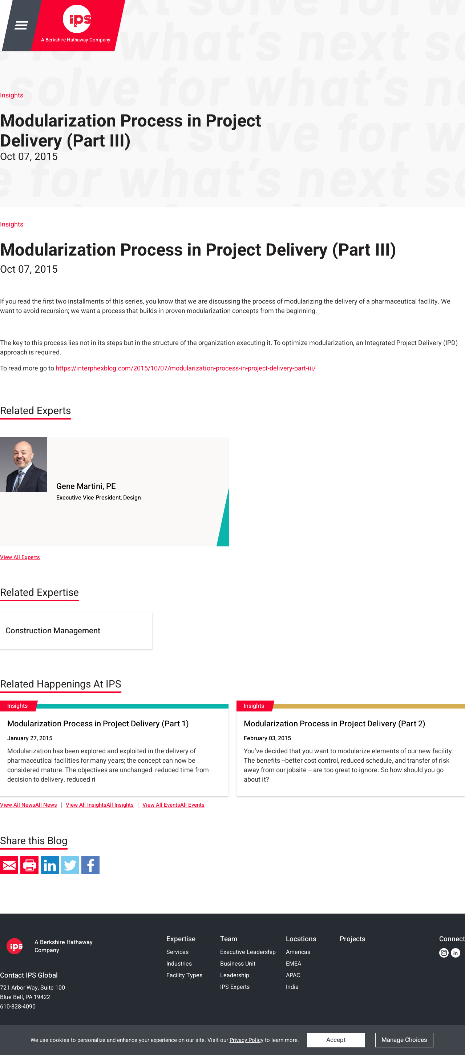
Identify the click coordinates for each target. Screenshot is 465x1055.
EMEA (293, 963)
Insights (11, 95)
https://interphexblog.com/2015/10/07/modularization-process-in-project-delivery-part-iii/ (186, 368)
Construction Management (52, 631)
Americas (298, 952)
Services (177, 952)
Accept (336, 1039)
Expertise (180, 939)
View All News (17, 805)
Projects (352, 939)
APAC (293, 975)
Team (229, 939)
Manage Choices (404, 1039)
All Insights (120, 805)
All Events (192, 805)
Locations (301, 939)
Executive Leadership (248, 952)
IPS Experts (235, 987)
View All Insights (86, 805)
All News (46, 805)
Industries (179, 963)
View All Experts (20, 557)
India (292, 987)
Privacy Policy (246, 1040)
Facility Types (184, 975)
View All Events (161, 805)
